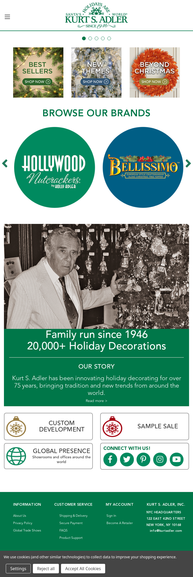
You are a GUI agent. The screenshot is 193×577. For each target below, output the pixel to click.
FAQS (63, 530)
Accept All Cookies (83, 568)
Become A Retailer (119, 523)
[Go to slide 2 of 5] (90, 38)
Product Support (71, 537)
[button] (38, 72)
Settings (18, 568)
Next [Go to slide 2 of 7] (188, 163)
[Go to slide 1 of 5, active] (84, 38)
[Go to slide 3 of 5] (96, 38)
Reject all (46, 568)
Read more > (96, 401)
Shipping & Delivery (73, 515)
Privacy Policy (22, 523)
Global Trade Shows (27, 530)
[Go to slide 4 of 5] (103, 38)
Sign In (111, 515)
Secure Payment (71, 523)
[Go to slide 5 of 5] (109, 38)
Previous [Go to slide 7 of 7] (7, 163)
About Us (19, 515)
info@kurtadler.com (166, 530)
